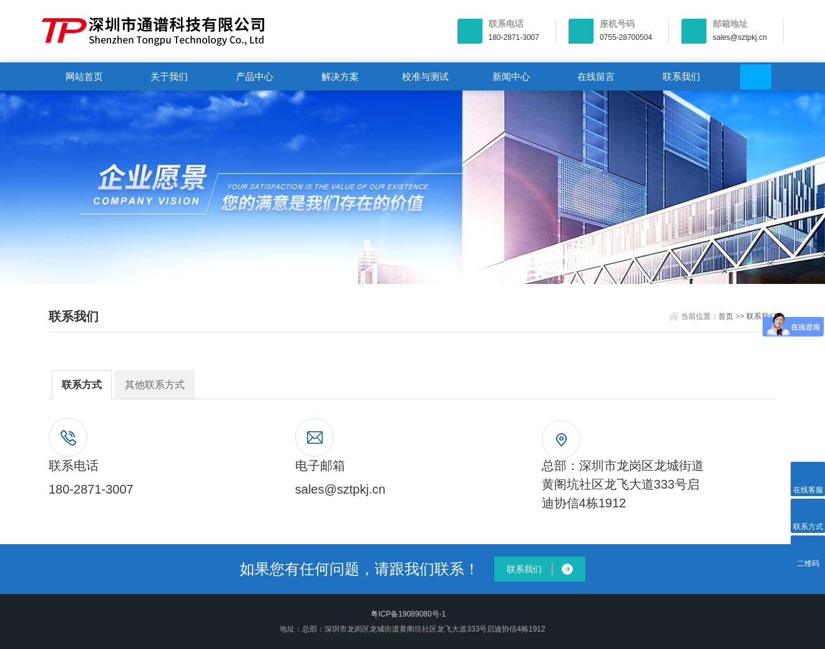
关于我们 (169, 76)
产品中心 (254, 76)
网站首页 (84, 76)
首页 (725, 316)
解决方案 (340, 76)
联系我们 (681, 76)
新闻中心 (511, 76)
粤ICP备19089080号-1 (408, 614)
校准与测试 (425, 76)
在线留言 (596, 76)
